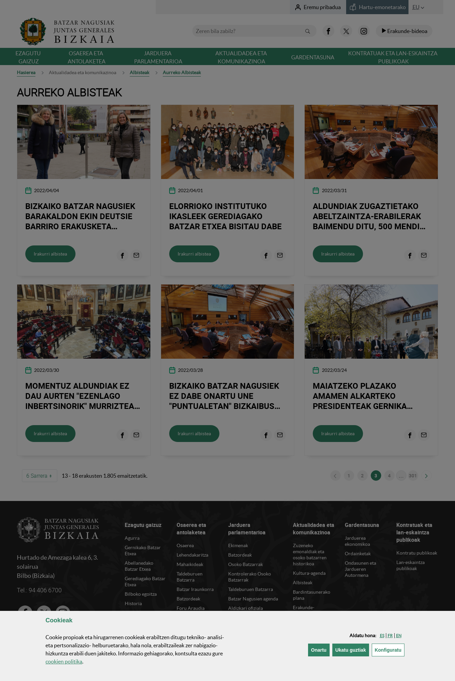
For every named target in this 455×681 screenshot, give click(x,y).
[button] (382, 635)
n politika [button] (64, 661)
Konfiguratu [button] (389, 649)
